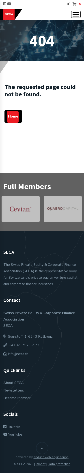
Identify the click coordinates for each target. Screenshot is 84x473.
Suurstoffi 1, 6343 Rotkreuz (28, 336)
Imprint (40, 464)
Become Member (16, 398)
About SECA (13, 382)
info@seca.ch (18, 353)
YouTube (12, 434)
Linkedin (11, 426)
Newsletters (13, 390)
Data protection (59, 464)
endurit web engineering (51, 457)
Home (13, 116)
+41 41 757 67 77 (21, 345)
